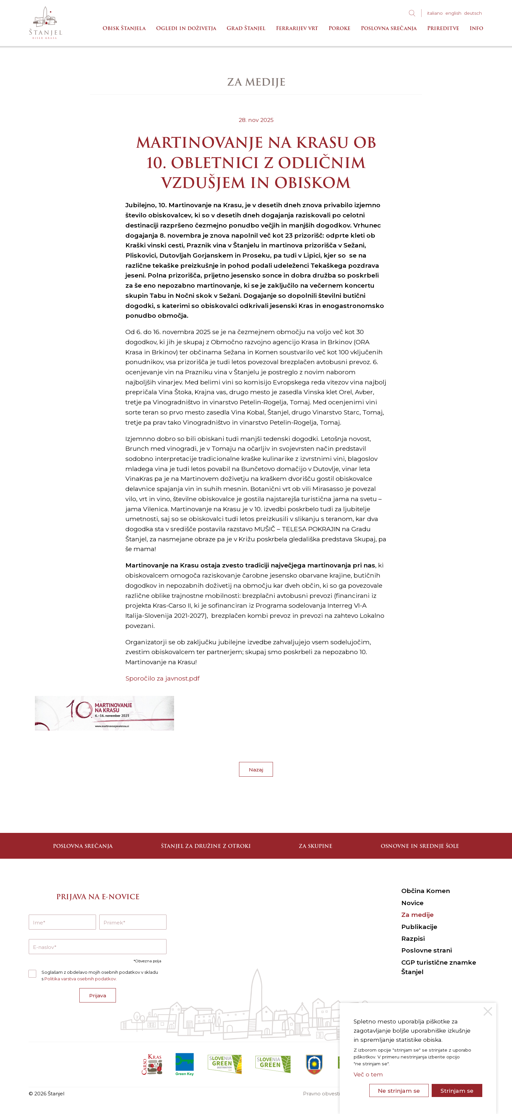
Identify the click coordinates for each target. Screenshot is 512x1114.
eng (453, 13)
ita (435, 13)
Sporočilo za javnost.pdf (162, 678)
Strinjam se (456, 1090)
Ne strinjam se (399, 1090)
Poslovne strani (426, 950)
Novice (412, 903)
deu (473, 13)
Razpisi (413, 938)
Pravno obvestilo (323, 1093)
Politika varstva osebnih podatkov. (80, 978)
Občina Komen (425, 891)
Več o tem (368, 1074)
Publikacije (419, 927)
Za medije (417, 915)
